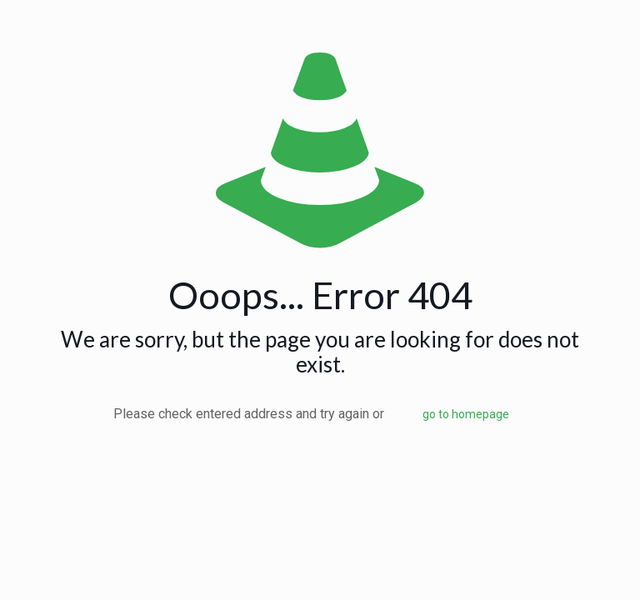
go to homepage (465, 414)
